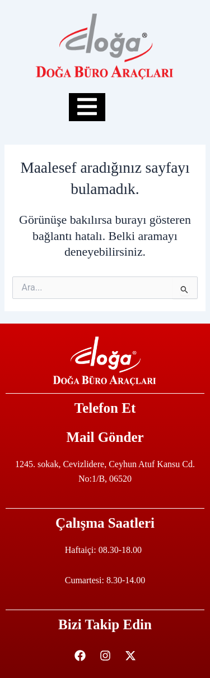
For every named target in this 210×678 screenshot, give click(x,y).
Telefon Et (105, 408)
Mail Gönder (104, 437)
